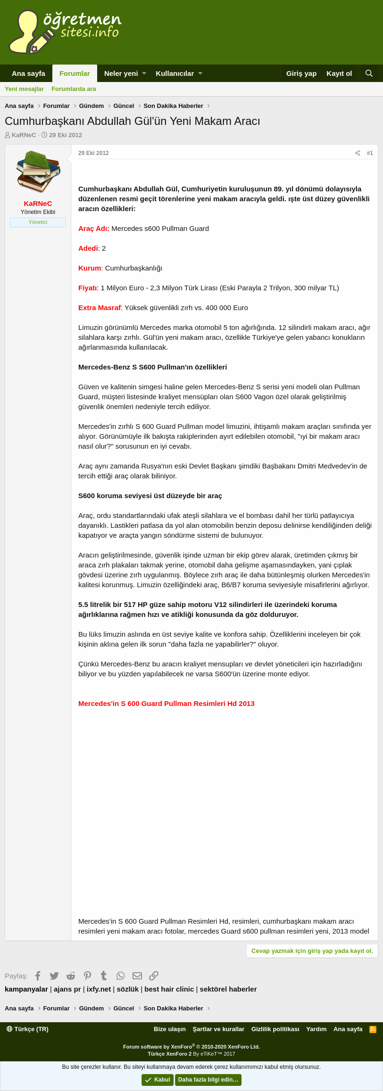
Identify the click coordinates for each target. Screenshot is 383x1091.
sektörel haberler (228, 989)
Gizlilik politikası (275, 1029)
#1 (370, 153)
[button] (144, 73)
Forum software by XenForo (191, 1047)
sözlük (128, 989)
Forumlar (74, 73)
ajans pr (67, 989)
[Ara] (369, 73)
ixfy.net (99, 989)
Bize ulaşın (170, 1029)
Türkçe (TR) (28, 1029)
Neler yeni (121, 73)
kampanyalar (26, 989)
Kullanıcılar (175, 73)
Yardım (316, 1029)
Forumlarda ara (73, 88)
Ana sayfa (28, 73)
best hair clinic (169, 989)
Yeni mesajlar (24, 88)
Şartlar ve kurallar (219, 1029)
